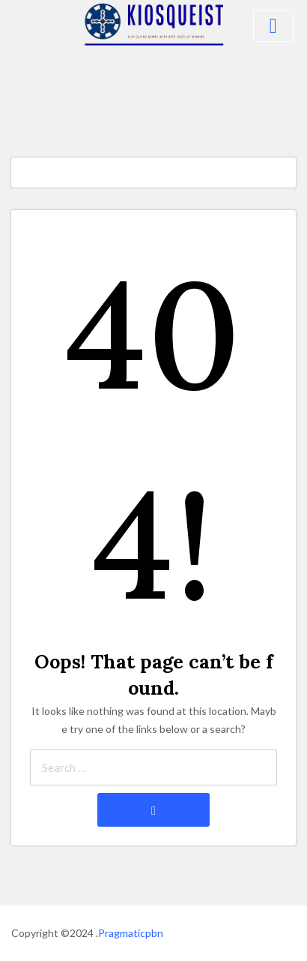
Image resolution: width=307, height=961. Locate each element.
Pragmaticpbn (130, 932)
